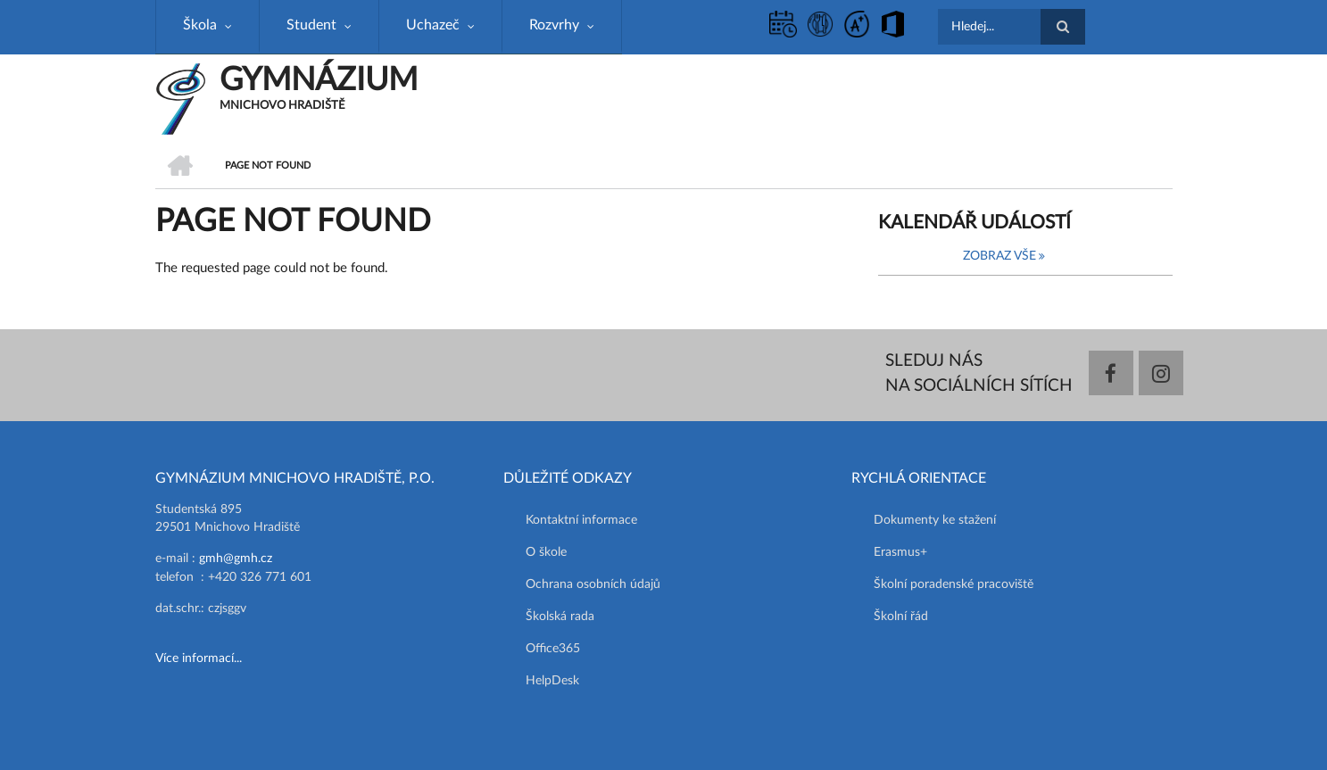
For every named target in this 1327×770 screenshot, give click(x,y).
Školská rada (560, 616)
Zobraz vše (999, 256)
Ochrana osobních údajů (593, 584)
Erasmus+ (900, 552)
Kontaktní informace (581, 520)
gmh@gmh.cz (235, 558)
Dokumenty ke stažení (935, 520)
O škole (546, 552)
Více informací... (198, 658)
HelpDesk (552, 681)
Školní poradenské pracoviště (953, 584)
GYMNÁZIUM (319, 80)
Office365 (553, 648)
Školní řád (901, 616)
